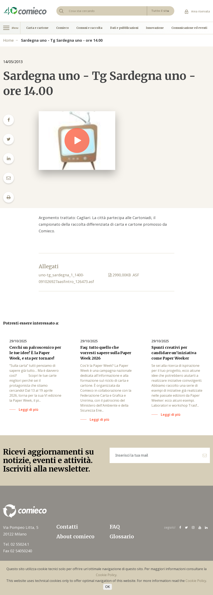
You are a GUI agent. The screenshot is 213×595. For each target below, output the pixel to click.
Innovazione (155, 28)
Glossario (122, 536)
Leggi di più (28, 409)
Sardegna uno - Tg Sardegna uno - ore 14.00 (62, 40)
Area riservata (197, 11)
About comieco (75, 536)
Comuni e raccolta (89, 28)
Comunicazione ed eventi (189, 28)
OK (107, 586)
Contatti (67, 527)
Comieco (62, 28)
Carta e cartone (37, 28)
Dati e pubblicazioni (124, 28)
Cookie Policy (106, 575)
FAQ (115, 527)
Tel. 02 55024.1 (16, 544)
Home (8, 40)
